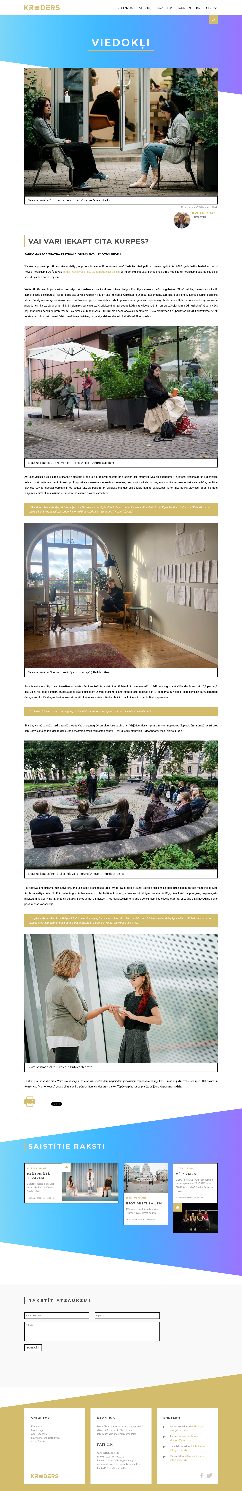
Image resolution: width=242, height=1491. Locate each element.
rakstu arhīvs (207, 8)
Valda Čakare (38, 1441)
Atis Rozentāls (39, 1434)
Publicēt (33, 1350)
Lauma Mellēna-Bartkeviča (45, 1437)
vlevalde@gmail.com (181, 1440)
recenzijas (126, 8)
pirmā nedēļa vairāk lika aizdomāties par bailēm (91, 271)
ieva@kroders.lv (178, 1430)
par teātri (165, 8)
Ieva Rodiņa (37, 1430)
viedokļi (145, 8)
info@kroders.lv (178, 1450)
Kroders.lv (36, 1426)
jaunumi (184, 8)
